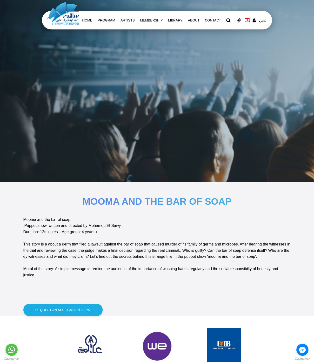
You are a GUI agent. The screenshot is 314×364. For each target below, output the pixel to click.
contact (213, 20)
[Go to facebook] (302, 350)
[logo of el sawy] (63, 13)
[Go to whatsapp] (12, 350)
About (194, 20)
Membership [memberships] (151, 20)
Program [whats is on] (106, 20)
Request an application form (63, 310)
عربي (262, 20)
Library (175, 20)
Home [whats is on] (87, 20)
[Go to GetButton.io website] (11, 359)
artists (127, 20)
